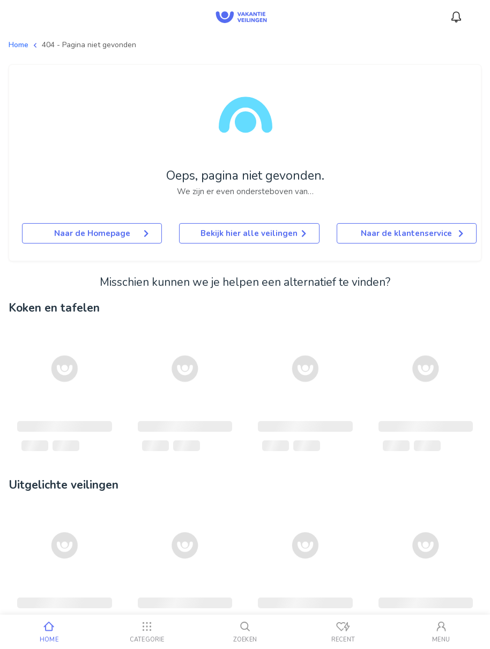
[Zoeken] (245, 632)
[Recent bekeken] (343, 632)
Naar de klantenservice (412, 233)
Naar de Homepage (101, 233)
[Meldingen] (456, 17)
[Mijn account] (441, 632)
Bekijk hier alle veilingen (253, 233)
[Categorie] (147, 632)
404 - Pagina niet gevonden (89, 45)
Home (18, 45)
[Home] (49, 632)
